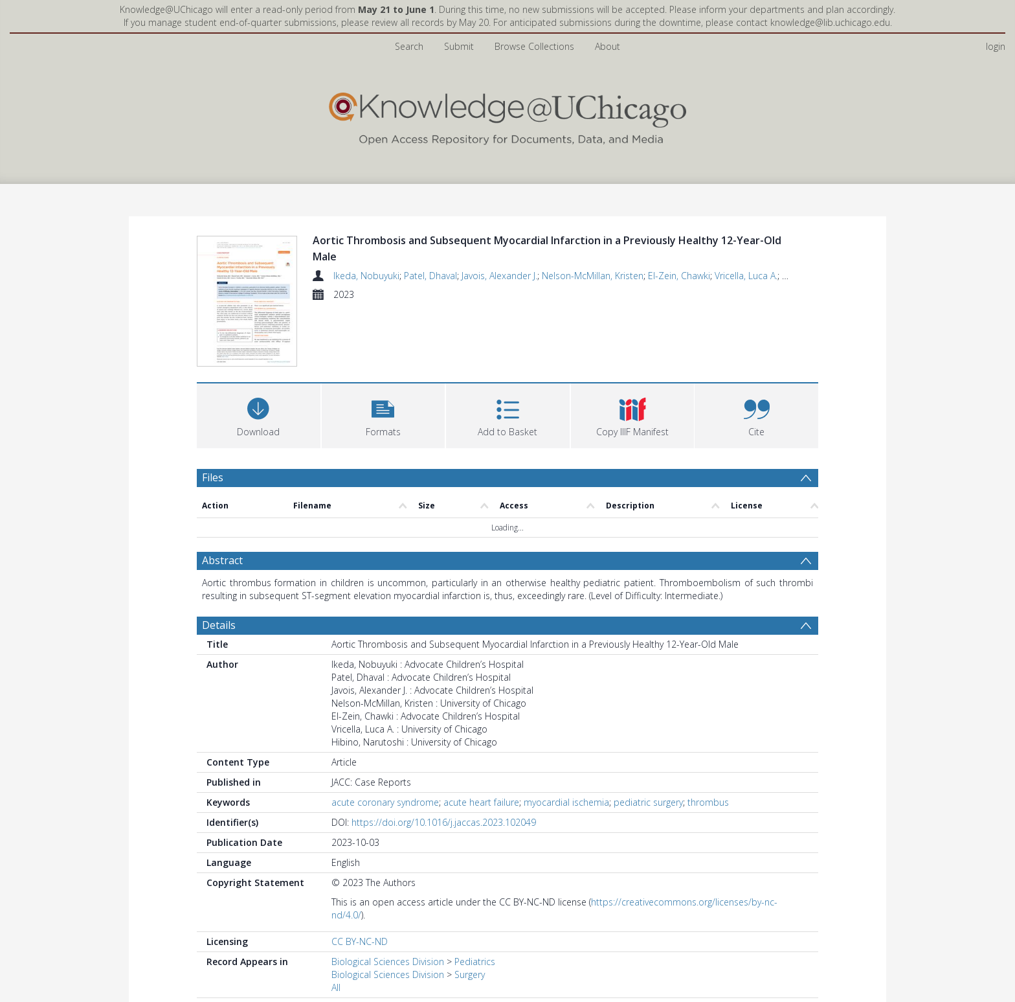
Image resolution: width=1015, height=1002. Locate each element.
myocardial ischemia (566, 802)
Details (219, 625)
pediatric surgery (648, 802)
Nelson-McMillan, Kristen (592, 275)
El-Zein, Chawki (679, 275)
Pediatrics (474, 961)
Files (212, 477)
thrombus (708, 802)
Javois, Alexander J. (499, 275)
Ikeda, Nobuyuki (366, 275)
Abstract (222, 560)
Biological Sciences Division (387, 961)
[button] (383, 414)
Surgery (469, 974)
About (607, 46)
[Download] (258, 414)
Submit (459, 46)
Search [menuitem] (409, 46)
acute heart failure (481, 802)
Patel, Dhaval (430, 275)
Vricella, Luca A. (746, 275)
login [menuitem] (995, 46)
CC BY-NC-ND (359, 941)
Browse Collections (534, 46)
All (335, 987)
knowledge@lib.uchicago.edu (830, 22)
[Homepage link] (507, 115)
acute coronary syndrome (385, 802)
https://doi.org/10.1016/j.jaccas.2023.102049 (443, 822)
